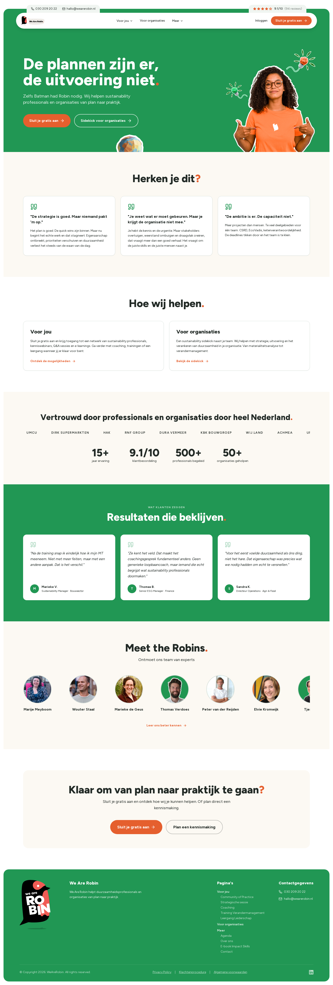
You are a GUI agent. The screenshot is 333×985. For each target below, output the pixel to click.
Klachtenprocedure (192, 972)
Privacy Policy (162, 972)
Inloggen (261, 20)
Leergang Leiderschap (236, 918)
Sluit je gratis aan (291, 20)
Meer (177, 21)
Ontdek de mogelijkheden (53, 361)
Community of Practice (237, 897)
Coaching (227, 907)
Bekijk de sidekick (192, 361)
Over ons (227, 941)
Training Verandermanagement (243, 913)
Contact (227, 952)
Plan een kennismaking (194, 827)
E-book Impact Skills (235, 946)
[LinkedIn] (311, 972)
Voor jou (125, 21)
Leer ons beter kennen (166, 725)
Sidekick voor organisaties (106, 120)
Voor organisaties (152, 20)
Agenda (226, 936)
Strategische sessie (234, 902)
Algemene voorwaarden (230, 972)
